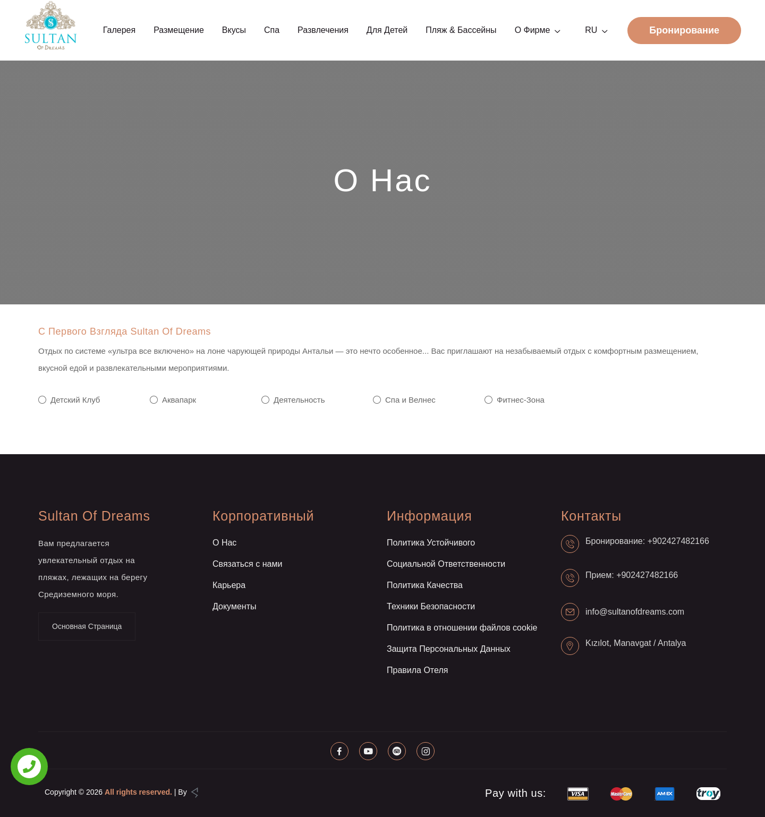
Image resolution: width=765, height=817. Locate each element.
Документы (234, 606)
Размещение (179, 30)
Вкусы (234, 30)
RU (591, 30)
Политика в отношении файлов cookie (462, 627)
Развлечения (323, 30)
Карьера (228, 585)
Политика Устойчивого (431, 542)
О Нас (224, 542)
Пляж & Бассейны (461, 30)
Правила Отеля (417, 670)
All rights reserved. (138, 792)
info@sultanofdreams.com (634, 611)
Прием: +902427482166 (631, 575)
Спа (271, 30)
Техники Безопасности (431, 606)
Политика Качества (425, 585)
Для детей (387, 30)
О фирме (532, 30)
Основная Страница (87, 626)
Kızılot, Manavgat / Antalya (635, 643)
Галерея (119, 30)
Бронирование (684, 30)
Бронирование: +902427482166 (647, 541)
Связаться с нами (247, 563)
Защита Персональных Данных (449, 648)
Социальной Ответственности (446, 563)
